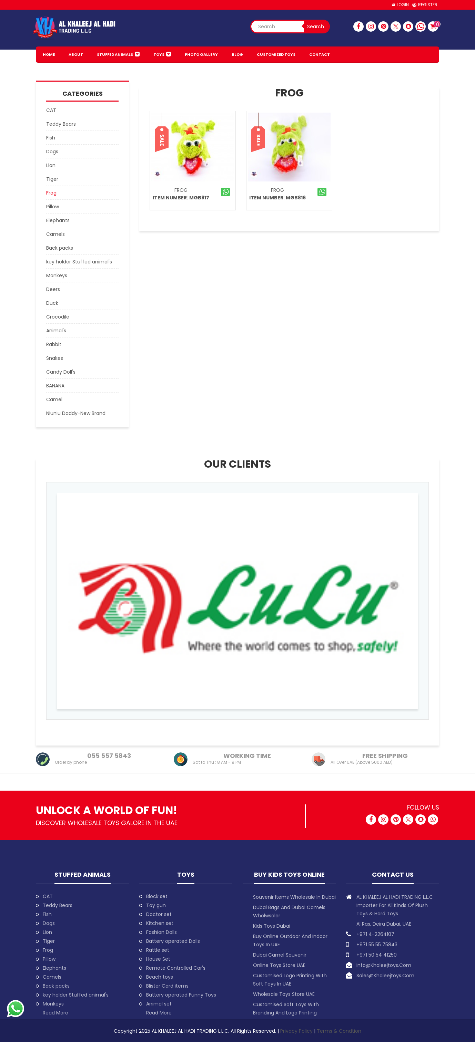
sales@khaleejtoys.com (385, 975)
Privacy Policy (297, 1031)
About (76, 54)
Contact (319, 54)
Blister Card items (167, 985)
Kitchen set (159, 923)
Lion (47, 932)
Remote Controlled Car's (175, 968)
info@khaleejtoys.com (383, 965)
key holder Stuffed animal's (76, 994)
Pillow (49, 959)
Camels (52, 976)
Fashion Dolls (161, 932)
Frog (181, 190)
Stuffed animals (115, 54)
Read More (55, 1012)
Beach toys (159, 976)
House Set (158, 959)
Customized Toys (276, 54)
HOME (49, 54)
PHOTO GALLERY (201, 54)
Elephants (54, 968)
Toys (158, 54)
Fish (47, 914)
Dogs (49, 923)
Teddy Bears (57, 905)
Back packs (56, 985)
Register (427, 5)
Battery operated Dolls (173, 941)
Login (403, 5)
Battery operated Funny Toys (181, 994)
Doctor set (159, 914)
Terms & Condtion (339, 1031)
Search (315, 26)
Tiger (49, 941)
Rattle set (157, 950)
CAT (48, 896)
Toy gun (156, 905)
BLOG (237, 54)
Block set (157, 896)
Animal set (159, 1003)
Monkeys (53, 1003)
